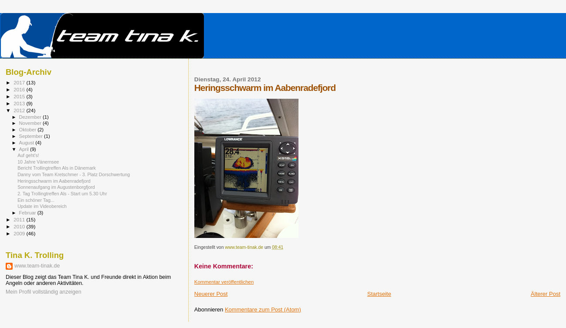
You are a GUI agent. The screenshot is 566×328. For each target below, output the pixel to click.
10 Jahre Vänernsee (38, 161)
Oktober (28, 129)
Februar (28, 212)
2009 (20, 233)
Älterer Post (545, 294)
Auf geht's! (28, 155)
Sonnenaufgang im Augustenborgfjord (56, 187)
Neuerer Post (211, 294)
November (31, 123)
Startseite (379, 294)
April (24, 149)
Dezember (31, 117)
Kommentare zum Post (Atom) (263, 309)
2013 (20, 103)
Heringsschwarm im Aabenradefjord (54, 181)
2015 (20, 96)
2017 (20, 82)
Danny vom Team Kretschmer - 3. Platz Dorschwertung (73, 174)
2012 (20, 110)
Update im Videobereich (42, 206)
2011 (20, 219)
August (27, 142)
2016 (20, 89)
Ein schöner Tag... (35, 200)
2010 (20, 226)
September (31, 136)
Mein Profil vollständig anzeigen (43, 292)
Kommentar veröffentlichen (224, 281)
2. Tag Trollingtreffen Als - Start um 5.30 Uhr (62, 193)
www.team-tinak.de (37, 266)
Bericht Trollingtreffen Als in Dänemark (56, 168)
